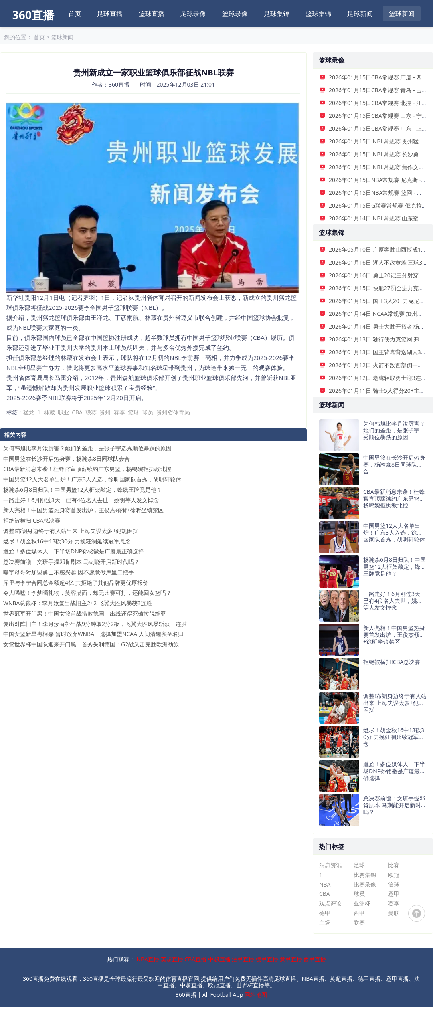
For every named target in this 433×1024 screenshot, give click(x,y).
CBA (77, 412)
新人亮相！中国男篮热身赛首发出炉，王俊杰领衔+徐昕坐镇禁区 (83, 510)
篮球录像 (235, 13)
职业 (63, 412)
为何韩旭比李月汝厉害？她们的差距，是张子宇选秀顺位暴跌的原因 (87, 448)
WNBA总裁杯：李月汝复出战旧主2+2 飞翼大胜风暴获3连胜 (77, 603)
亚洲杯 (362, 903)
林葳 (49, 412)
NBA (324, 884)
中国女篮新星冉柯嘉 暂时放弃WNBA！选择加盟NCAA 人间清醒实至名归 (93, 634)
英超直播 (172, 959)
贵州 (105, 412)
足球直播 (110, 13)
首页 (74, 13)
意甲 (393, 893)
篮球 (133, 412)
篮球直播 (151, 13)
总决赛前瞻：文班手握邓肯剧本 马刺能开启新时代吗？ (71, 562)
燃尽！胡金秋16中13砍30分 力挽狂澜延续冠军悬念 (67, 541)
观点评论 (330, 903)
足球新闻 (360, 13)
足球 (359, 865)
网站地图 (256, 994)
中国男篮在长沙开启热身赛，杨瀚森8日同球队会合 (66, 459)
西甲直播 (315, 959)
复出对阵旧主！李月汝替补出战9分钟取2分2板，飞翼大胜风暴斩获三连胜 (95, 624)
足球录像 (193, 13)
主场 (324, 922)
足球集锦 (276, 13)
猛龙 (28, 412)
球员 (147, 412)
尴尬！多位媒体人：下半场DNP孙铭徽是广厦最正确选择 (73, 551)
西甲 (359, 913)
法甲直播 (243, 959)
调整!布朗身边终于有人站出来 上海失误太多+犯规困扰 (70, 531)
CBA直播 (195, 959)
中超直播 (219, 959)
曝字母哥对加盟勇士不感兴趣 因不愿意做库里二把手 (68, 572)
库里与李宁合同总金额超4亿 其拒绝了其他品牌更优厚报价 (75, 582)
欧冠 (393, 875)
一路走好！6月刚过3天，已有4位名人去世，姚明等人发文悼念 (81, 500)
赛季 (119, 412)
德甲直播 (267, 959)
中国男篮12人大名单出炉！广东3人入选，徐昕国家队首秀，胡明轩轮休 (92, 479)
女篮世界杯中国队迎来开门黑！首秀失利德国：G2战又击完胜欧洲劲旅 (91, 644)
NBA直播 (148, 959)
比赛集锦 (365, 875)
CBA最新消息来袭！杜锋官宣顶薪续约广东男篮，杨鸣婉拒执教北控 (87, 469)
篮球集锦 (318, 13)
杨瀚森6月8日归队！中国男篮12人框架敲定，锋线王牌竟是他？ (82, 489)
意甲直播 (291, 959)
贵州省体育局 (173, 412)
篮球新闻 (402, 13)
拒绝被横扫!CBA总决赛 (31, 520)
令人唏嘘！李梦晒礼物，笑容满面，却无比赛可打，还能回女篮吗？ (87, 592)
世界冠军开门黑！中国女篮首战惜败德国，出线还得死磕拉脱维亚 (84, 613)
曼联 (393, 913)
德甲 (324, 913)
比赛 (393, 865)
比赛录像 (365, 884)
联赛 (91, 412)
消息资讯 (330, 865)
